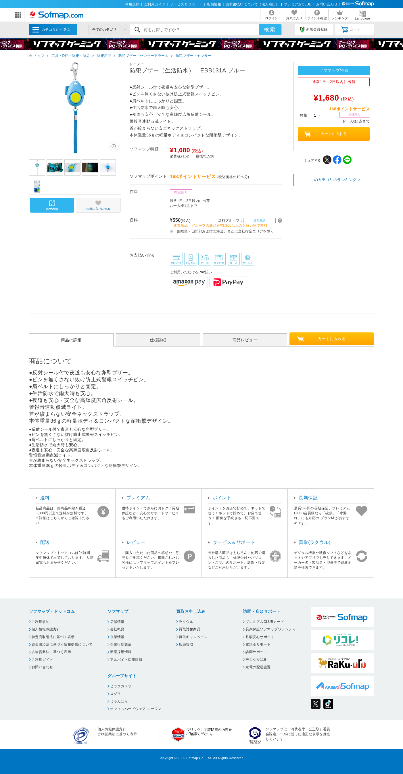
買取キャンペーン (193, 637)
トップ (39, 56)
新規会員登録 (313, 29)
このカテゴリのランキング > (335, 180)
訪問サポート (256, 652)
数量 (311, 115)
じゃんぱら (119, 701)
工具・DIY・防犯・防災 (70, 56)
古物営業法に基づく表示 (51, 652)
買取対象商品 (189, 629)
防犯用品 (104, 56)
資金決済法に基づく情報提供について (62, 644)
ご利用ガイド (155, 4)
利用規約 (132, 4)
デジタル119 (255, 660)
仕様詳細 (158, 340)
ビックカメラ (121, 686)
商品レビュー (245, 340)
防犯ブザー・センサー (194, 56)
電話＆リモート (257, 644)
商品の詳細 (71, 340)
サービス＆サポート (186, 4)
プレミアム (138, 497)
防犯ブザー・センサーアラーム (143, 56)
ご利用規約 (40, 622)
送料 (45, 497)
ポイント (222, 497)
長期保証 (308, 497)
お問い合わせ (327, 4)
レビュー (135, 542)
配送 (45, 542)
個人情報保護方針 (46, 629)
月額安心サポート (259, 637)
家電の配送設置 (257, 667)
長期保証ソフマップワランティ (270, 629)
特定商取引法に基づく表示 (53, 637)
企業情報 (117, 637)
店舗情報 (214, 4)
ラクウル (186, 622)
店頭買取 (186, 644)
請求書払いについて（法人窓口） (252, 4)
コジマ (115, 694)
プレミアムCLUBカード (264, 622)
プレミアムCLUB (298, 4)
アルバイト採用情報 (126, 660)
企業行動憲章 (121, 644)
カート (350, 29)
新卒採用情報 (121, 652)
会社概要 (117, 629)
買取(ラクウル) (315, 542)
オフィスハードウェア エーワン (136, 709)
